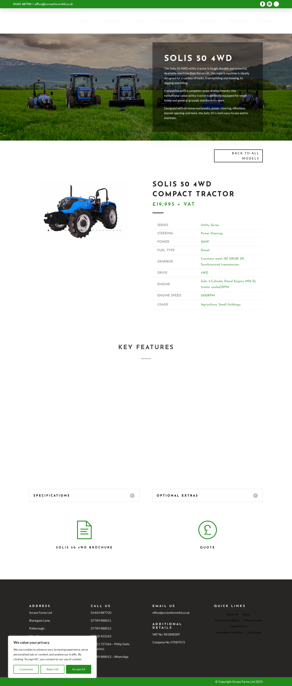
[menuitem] (86, 21)
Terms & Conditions (227, 620)
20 (113, 230)
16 (99, 230)
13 (89, 230)
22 (120, 230)
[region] (52, 657)
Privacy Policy (253, 620)
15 (96, 230)
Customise (26, 669)
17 (103, 230)
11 (82, 230)
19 (110, 230)
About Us (232, 614)
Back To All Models (245, 155)
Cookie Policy (238, 626)
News (246, 614)
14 (93, 230)
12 (86, 230)
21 (117, 230)
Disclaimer (254, 632)
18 (106, 230)
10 (79, 230)
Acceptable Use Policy (229, 632)
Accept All (78, 669)
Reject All (53, 669)
